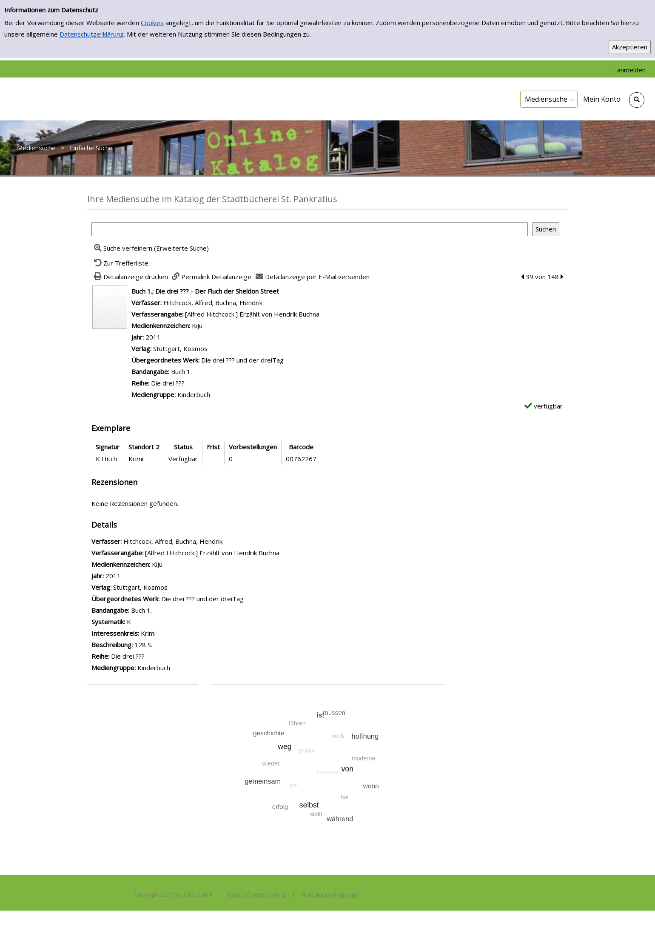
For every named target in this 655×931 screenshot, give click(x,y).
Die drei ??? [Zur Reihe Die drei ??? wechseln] (168, 383)
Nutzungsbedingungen (331, 894)
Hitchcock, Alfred (187, 302)
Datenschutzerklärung (92, 34)
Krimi (148, 633)
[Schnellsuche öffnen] (636, 100)
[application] (549, 99)
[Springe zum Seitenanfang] (635, 911)
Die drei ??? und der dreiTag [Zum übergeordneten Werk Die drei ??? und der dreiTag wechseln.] (242, 360)
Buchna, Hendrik (238, 302)
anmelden (631, 70)
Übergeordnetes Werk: (166, 360)
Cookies (152, 22)
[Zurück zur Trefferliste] (119, 263)
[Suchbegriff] (309, 229)
